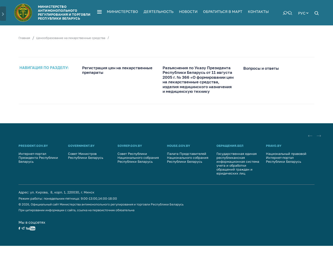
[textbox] (303, 12)
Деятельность (158, 11)
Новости (188, 11)
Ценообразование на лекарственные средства (70, 38)
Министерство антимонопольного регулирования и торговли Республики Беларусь (64, 12)
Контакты (258, 11)
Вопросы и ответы (261, 68)
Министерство (122, 11)
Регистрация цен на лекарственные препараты (117, 70)
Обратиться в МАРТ (222, 11)
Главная (24, 38)
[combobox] (303, 12)
